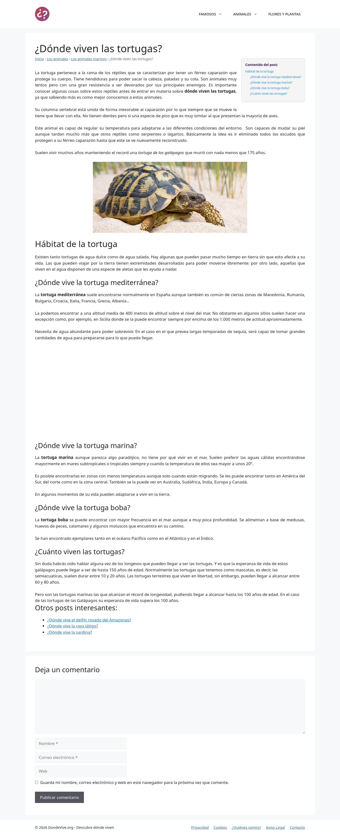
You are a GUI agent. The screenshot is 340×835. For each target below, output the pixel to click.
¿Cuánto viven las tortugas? (268, 93)
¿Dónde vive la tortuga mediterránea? (275, 77)
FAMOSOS (213, 14)
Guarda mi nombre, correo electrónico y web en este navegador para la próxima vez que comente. (134, 782)
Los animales (57, 59)
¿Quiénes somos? (246, 827)
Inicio (39, 59)
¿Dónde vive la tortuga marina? (271, 82)
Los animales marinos (89, 59)
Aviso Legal (275, 827)
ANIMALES (247, 14)
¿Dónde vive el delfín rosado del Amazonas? (89, 620)
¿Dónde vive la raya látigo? (72, 626)
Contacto (297, 827)
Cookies (220, 827)
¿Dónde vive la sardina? (69, 632)
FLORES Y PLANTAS (284, 14)
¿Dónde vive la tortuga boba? (270, 88)
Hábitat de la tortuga (259, 71)
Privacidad (200, 827)
